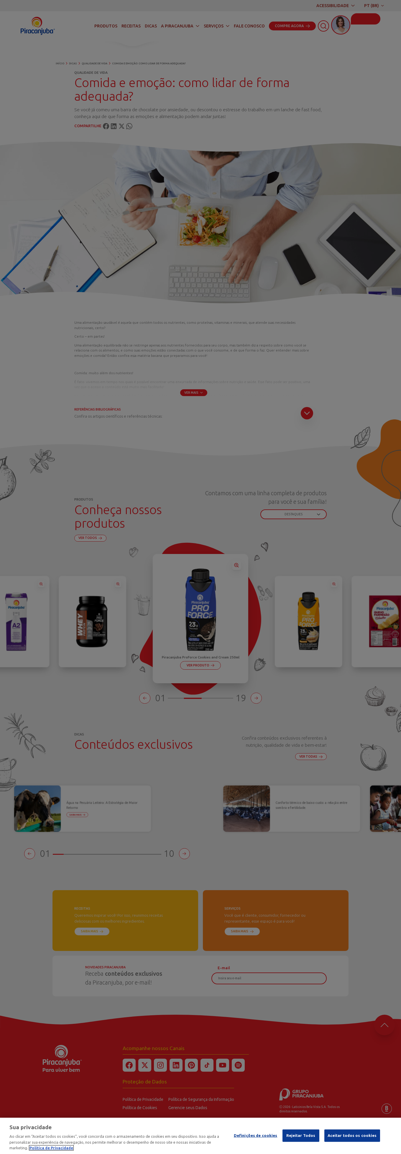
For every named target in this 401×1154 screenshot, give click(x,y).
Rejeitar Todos (300, 1135)
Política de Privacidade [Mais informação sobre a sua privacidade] (51, 1148)
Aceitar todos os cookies (352, 1135)
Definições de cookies (255, 1135)
